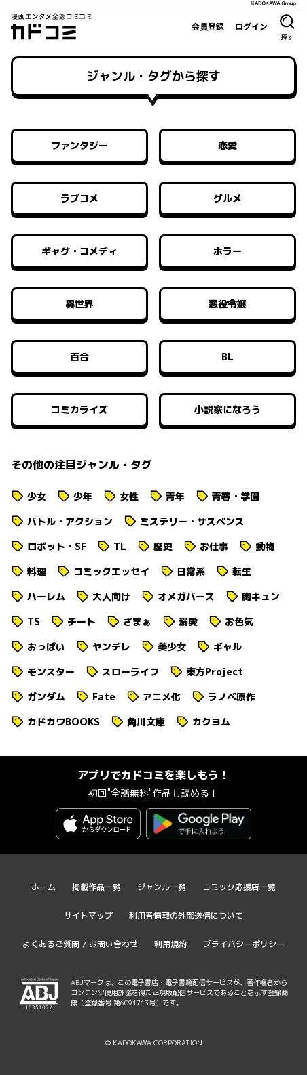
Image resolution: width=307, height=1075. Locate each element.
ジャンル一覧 (161, 887)
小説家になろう (227, 409)
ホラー (227, 251)
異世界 (79, 303)
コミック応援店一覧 (239, 887)
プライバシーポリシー (244, 944)
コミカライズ (79, 409)
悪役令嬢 (228, 303)
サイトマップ (88, 915)
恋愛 (227, 145)
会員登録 (208, 26)
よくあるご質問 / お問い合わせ (80, 944)
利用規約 (170, 944)
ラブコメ (79, 198)
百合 (79, 356)
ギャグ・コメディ (79, 251)
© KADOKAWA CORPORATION (153, 1042)
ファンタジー (79, 145)
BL (227, 356)
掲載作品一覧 (96, 887)
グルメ (227, 198)
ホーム (43, 887)
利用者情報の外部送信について (186, 915)
